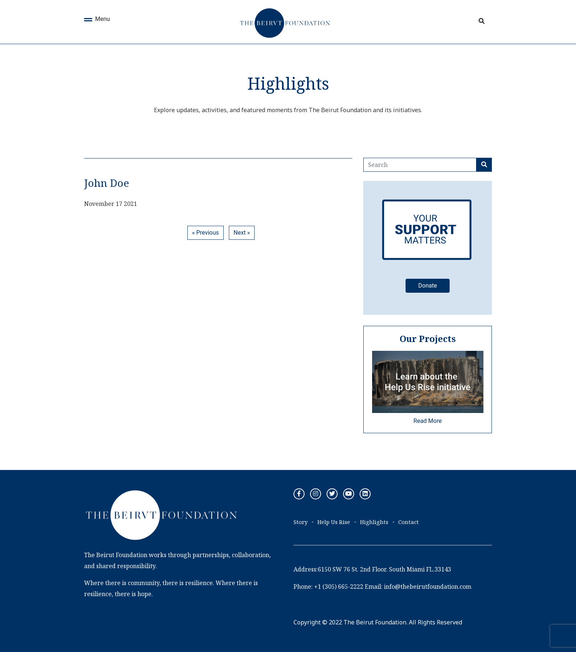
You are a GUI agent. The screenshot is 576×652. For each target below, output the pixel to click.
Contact (408, 521)
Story (300, 521)
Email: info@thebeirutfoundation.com (418, 586)
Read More (428, 420)
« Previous (205, 232)
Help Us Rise (333, 521)
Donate (427, 285)
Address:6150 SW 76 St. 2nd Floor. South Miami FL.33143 (372, 569)
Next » (242, 232)
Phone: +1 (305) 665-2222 (328, 586)
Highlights (374, 521)
